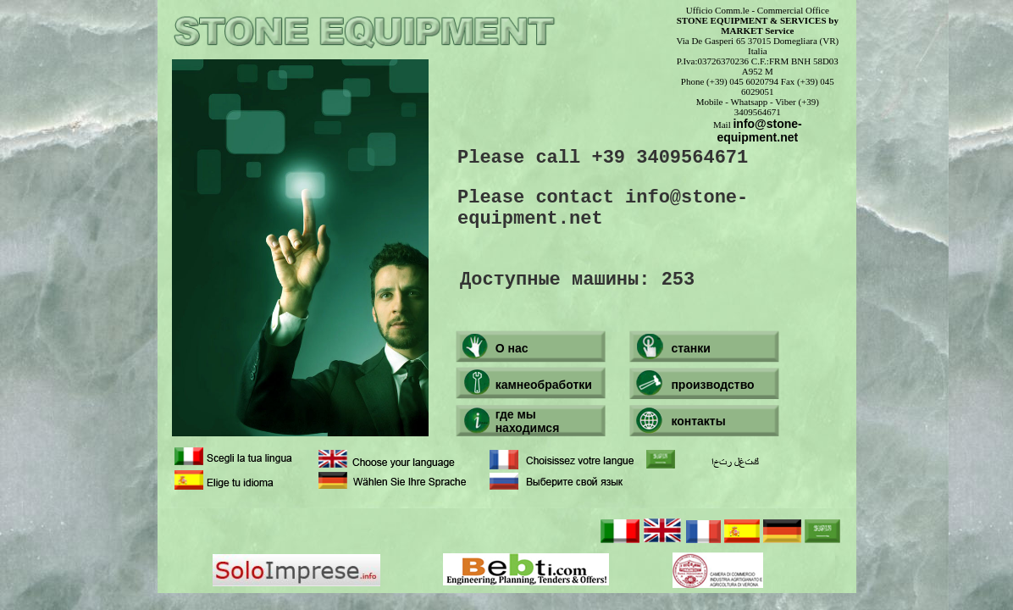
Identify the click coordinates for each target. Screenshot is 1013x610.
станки (691, 348)
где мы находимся (527, 421)
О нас (512, 348)
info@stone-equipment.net (759, 130)
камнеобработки (543, 384)
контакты (698, 421)
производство (712, 384)
